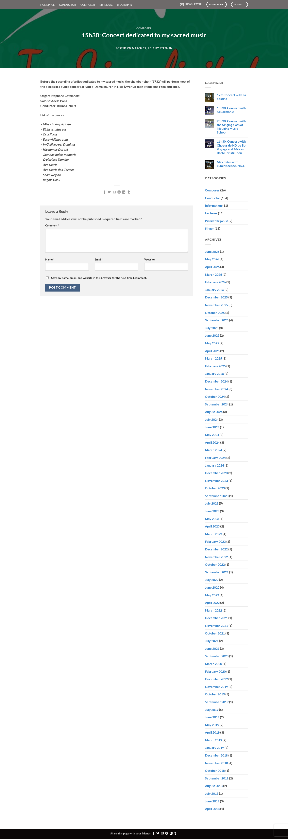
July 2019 (211, 709)
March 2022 (213, 610)
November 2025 (216, 305)
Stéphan (166, 48)
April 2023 (212, 526)
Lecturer (211, 213)
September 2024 (217, 404)
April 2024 (212, 442)
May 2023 (212, 519)
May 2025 (212, 343)
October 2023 (215, 488)
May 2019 (212, 725)
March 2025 (213, 358)
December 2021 (216, 618)
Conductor (67, 4)
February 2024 (215, 457)
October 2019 (215, 694)
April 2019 (212, 732)
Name (49, 259)
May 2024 (212, 435)
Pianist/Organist (216, 221)
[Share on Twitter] (109, 192)
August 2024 (214, 412)
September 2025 (217, 320)
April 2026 (212, 267)
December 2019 (216, 679)
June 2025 (212, 335)
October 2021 (215, 633)
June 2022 (212, 587)
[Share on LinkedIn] (123, 192)
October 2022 (215, 564)
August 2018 (214, 786)
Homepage (47, 4)
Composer (87, 4)
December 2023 (216, 473)
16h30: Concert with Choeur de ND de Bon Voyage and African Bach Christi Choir (232, 147)
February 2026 (215, 282)
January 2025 (214, 373)
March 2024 (213, 450)
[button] (191, 4)
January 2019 (214, 747)
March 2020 (213, 664)
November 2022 (216, 557)
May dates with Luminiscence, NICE (231, 164)
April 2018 (212, 809)
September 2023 (217, 496)
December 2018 (216, 755)
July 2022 (211, 579)
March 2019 (213, 740)
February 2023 (215, 541)
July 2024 (211, 419)
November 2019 (216, 686)
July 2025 (211, 328)
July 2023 (211, 503)
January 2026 (214, 290)
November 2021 (216, 625)
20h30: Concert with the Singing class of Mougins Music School (231, 126)
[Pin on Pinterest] (119, 192)
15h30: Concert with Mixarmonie (231, 110)
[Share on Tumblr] (128, 192)
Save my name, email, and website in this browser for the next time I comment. (99, 277)
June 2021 (212, 648)
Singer (209, 228)
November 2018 (216, 763)
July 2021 (211, 641)
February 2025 (215, 366)
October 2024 (215, 396)
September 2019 (217, 702)
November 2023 (216, 480)
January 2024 (214, 465)
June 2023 (212, 511)
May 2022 (212, 595)
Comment (52, 225)
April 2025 (212, 351)
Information (213, 205)
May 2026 (212, 259)
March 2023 (213, 534)
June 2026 (212, 251)
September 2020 (217, 656)
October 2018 (215, 770)
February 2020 (215, 671)
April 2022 (212, 602)
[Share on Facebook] (104, 192)
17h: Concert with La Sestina (231, 96)
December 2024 (216, 381)
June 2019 (212, 717)
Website (149, 259)
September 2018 (217, 778)
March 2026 (213, 274)
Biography (124, 4)
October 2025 (215, 312)
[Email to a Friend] (114, 192)
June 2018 (212, 801)
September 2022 (217, 572)
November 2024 (216, 389)
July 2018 (211, 793)
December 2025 (216, 297)
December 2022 (216, 549)
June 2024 (212, 427)
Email (99, 259)
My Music (106, 4)
